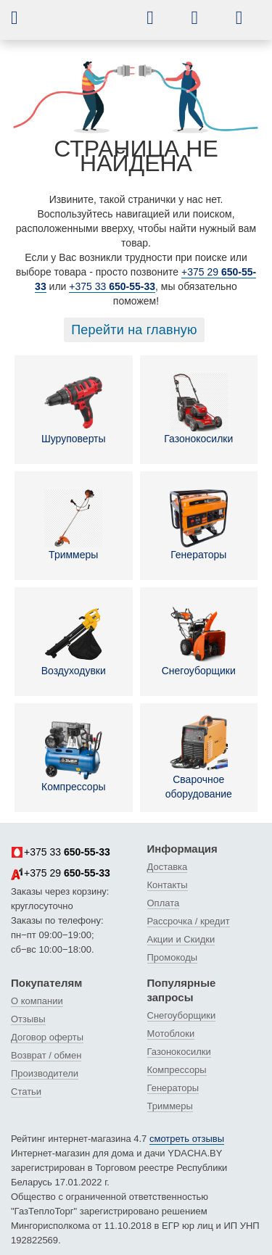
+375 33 (112, 286)
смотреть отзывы (186, 1138)
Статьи (26, 1091)
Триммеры (73, 524)
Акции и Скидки (181, 939)
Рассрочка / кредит (188, 921)
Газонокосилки (198, 408)
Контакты (167, 884)
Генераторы (199, 524)
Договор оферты (47, 1037)
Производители (44, 1073)
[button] (25, 17)
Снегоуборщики (199, 640)
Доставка (167, 866)
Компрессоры (73, 756)
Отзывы (28, 1019)
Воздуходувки (73, 640)
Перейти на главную (134, 330)
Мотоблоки (171, 1033)
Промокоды (172, 957)
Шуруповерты (73, 408)
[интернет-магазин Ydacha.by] (91, 24)
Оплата (163, 903)
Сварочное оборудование (198, 757)
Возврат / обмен (46, 1055)
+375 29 (60, 873)
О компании (37, 1000)
